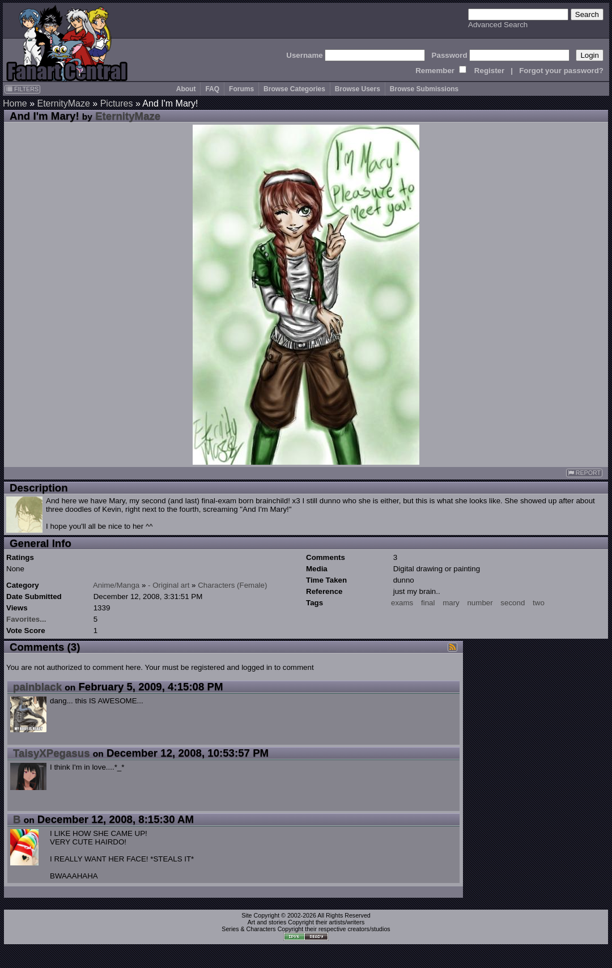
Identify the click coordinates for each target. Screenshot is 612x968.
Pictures (116, 103)
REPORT (584, 473)
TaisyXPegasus (51, 753)
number (479, 602)
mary (451, 602)
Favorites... (26, 619)
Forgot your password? (561, 70)
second (512, 602)
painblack (37, 687)
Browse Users (357, 89)
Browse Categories (294, 89)
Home (15, 103)
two (539, 602)
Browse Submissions (424, 89)
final (428, 602)
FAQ (212, 89)
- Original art (168, 585)
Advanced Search (498, 24)
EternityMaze (63, 103)
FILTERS (22, 89)
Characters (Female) (232, 585)
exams (402, 602)
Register (489, 70)
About (186, 89)
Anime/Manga (116, 585)
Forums (241, 89)
